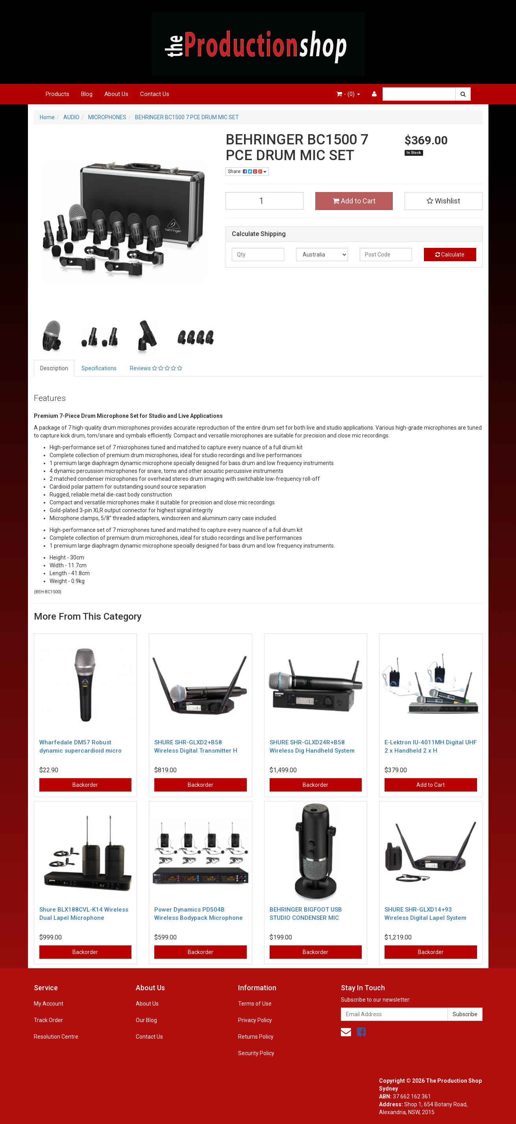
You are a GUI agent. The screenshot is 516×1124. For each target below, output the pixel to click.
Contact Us (154, 94)
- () (348, 94)
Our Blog (146, 1020)
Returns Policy (256, 1037)
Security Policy (256, 1053)
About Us (116, 94)
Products (57, 94)
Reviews (156, 368)
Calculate (449, 254)
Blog (86, 94)
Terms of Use (255, 1003)
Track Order (48, 1020)
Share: (247, 171)
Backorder (85, 785)
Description (54, 368)
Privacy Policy (255, 1020)
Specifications (99, 368)
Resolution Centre (56, 1037)
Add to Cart (354, 201)
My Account (48, 1003)
